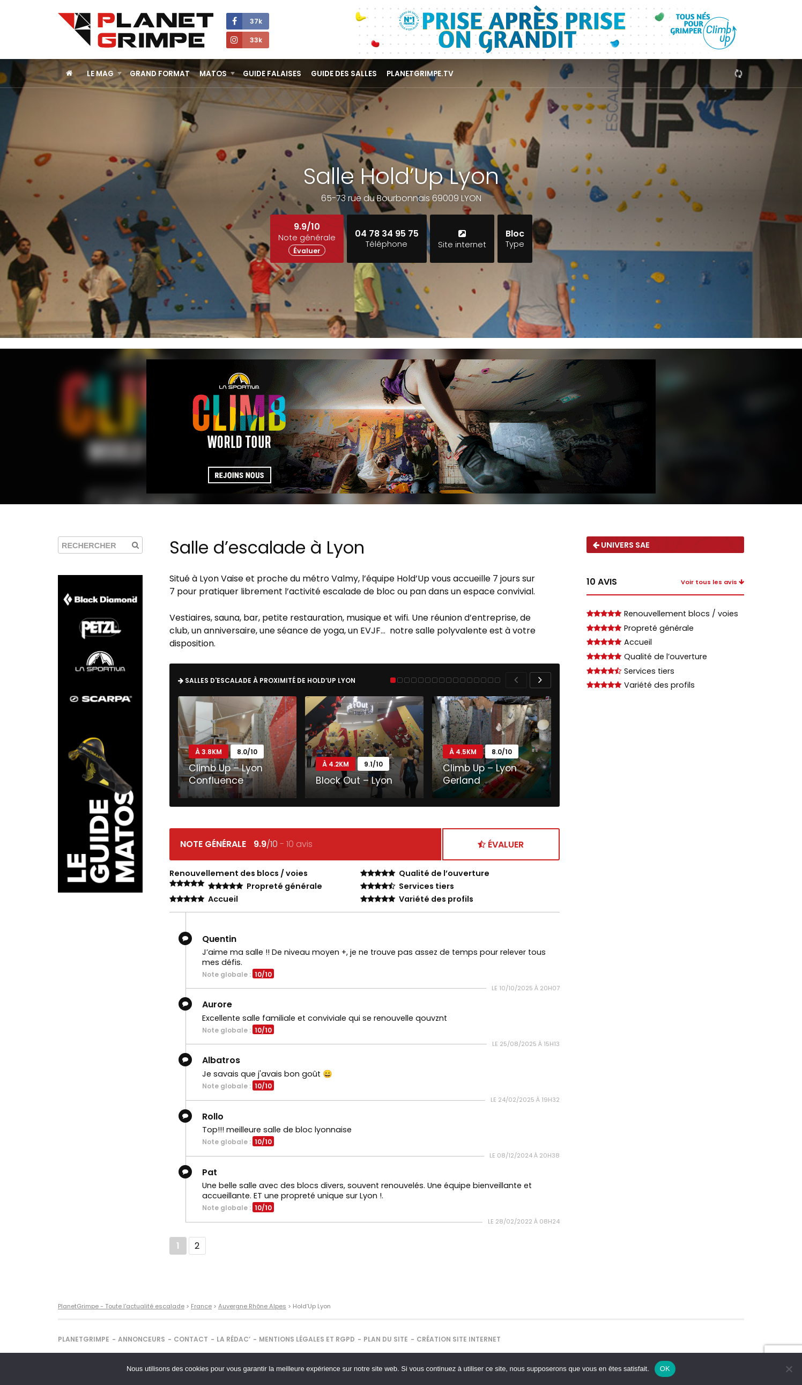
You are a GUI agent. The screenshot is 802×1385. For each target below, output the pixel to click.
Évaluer (307, 250)
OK (665, 1369)
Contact (191, 1339)
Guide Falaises (272, 74)
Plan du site (385, 1339)
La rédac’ (233, 1339)
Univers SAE (621, 545)
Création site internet (459, 1339)
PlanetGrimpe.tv (420, 74)
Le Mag (100, 74)
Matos (213, 74)
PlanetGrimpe (83, 1339)
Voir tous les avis (712, 582)
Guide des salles (344, 74)
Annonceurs (141, 1339)
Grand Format (160, 74)
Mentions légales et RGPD (307, 1339)
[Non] (788, 1369)
